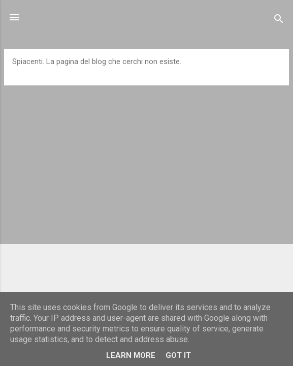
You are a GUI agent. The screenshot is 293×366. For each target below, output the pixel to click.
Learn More (130, 355)
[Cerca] (279, 20)
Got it (178, 355)
